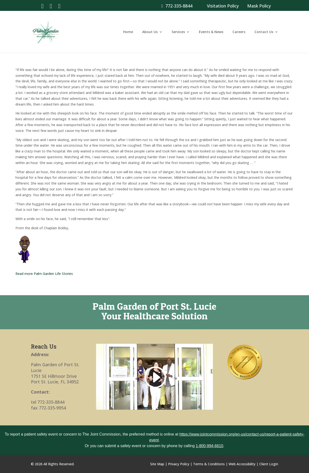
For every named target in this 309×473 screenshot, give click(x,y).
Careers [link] (238, 32)
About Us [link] (150, 32)
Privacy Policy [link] (178, 464)
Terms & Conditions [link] (209, 464)
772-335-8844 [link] (176, 6)
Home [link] (128, 32)
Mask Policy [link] (259, 6)
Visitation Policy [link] (223, 6)
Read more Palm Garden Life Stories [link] (44, 273)
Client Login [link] (268, 464)
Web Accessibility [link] (242, 464)
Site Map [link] (157, 464)
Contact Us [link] (263, 32)
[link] (42, 5)
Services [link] (178, 32)
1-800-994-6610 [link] (209, 446)
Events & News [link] (211, 32)
